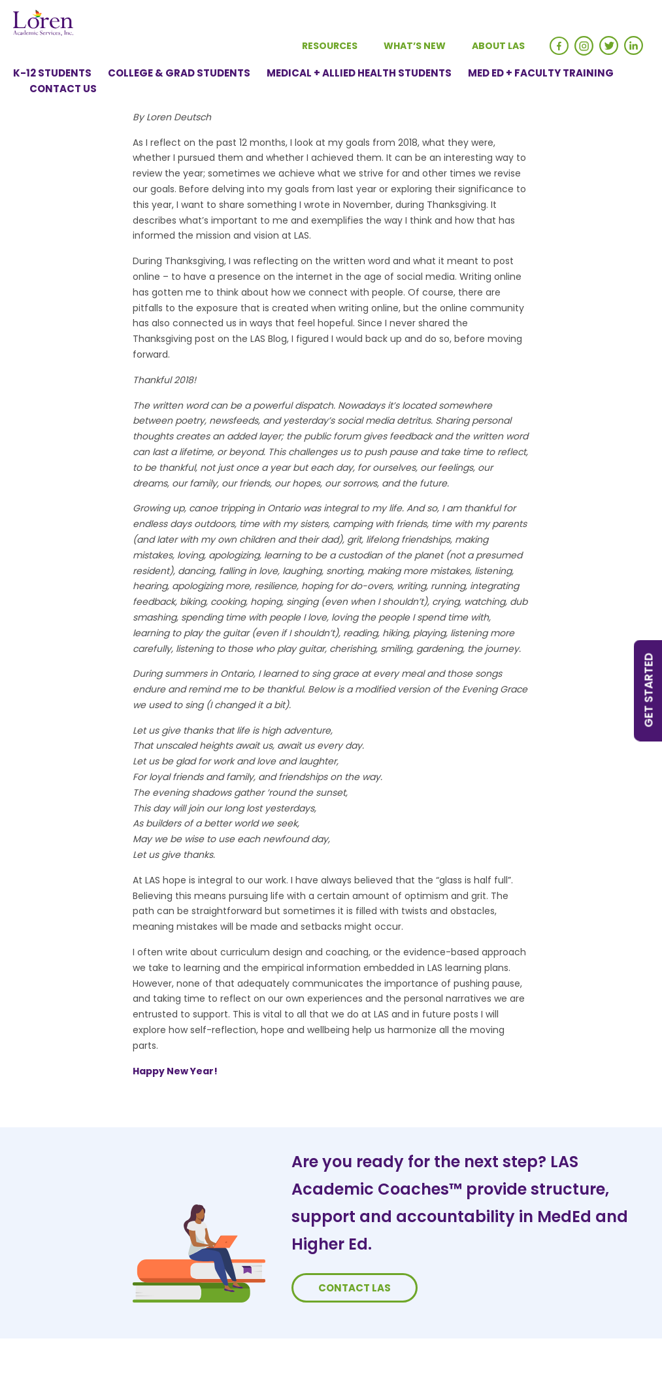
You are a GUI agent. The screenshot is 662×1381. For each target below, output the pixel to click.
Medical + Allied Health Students (359, 73)
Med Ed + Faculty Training (541, 73)
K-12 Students (52, 73)
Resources (329, 45)
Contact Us (63, 88)
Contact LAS (354, 1288)
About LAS (498, 45)
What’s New (415, 45)
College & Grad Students (179, 73)
